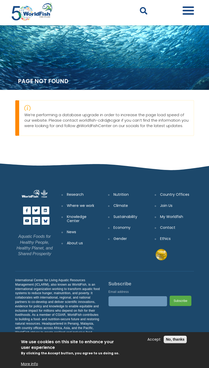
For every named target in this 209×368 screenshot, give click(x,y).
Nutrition (121, 194)
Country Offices (174, 194)
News (71, 231)
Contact (167, 227)
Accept (154, 339)
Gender (120, 238)
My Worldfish (171, 216)
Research (75, 194)
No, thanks (175, 339)
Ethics (165, 238)
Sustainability (125, 216)
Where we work (80, 205)
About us (75, 243)
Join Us (166, 205)
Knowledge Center (77, 219)
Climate (120, 205)
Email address (119, 292)
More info (29, 364)
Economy (122, 227)
